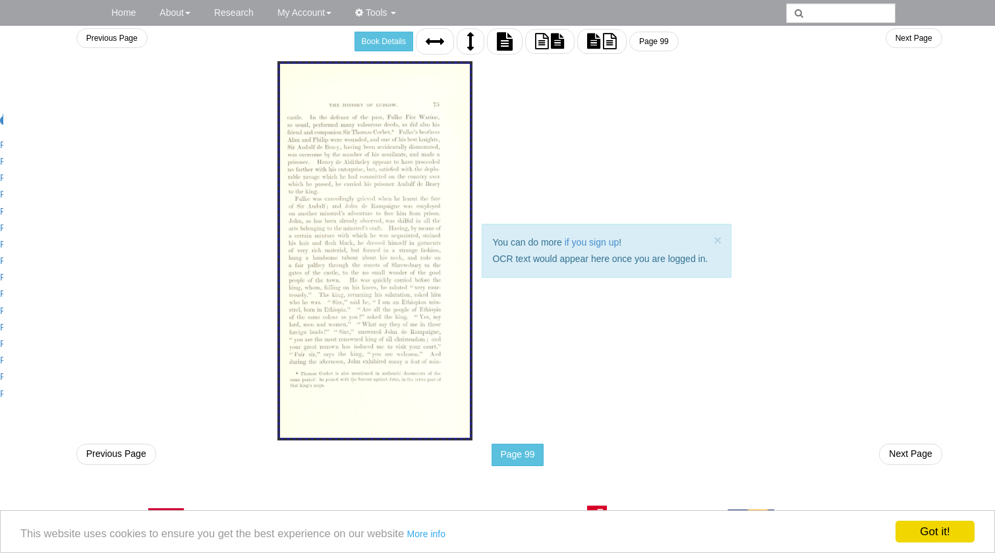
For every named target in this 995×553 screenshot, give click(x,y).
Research (234, 12)
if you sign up (590, 242)
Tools (375, 12)
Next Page (914, 38)
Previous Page (108, 38)
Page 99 (652, 41)
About (174, 12)
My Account (304, 12)
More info (439, 537)
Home (123, 12)
